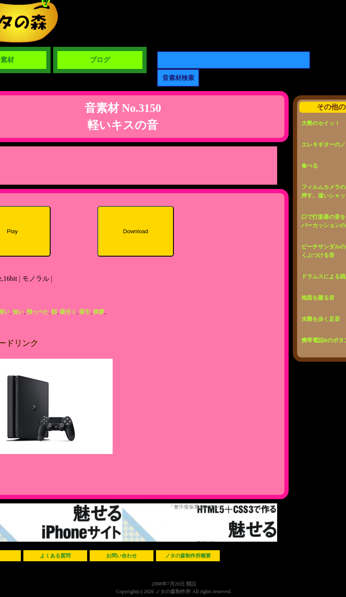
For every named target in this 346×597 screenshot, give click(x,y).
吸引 (85, 311)
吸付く (68, 311)
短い (18, 311)
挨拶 (98, 311)
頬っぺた (38, 311)
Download (135, 231)
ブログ (100, 59)
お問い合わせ (121, 556)
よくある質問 (55, 556)
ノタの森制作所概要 (188, 556)
